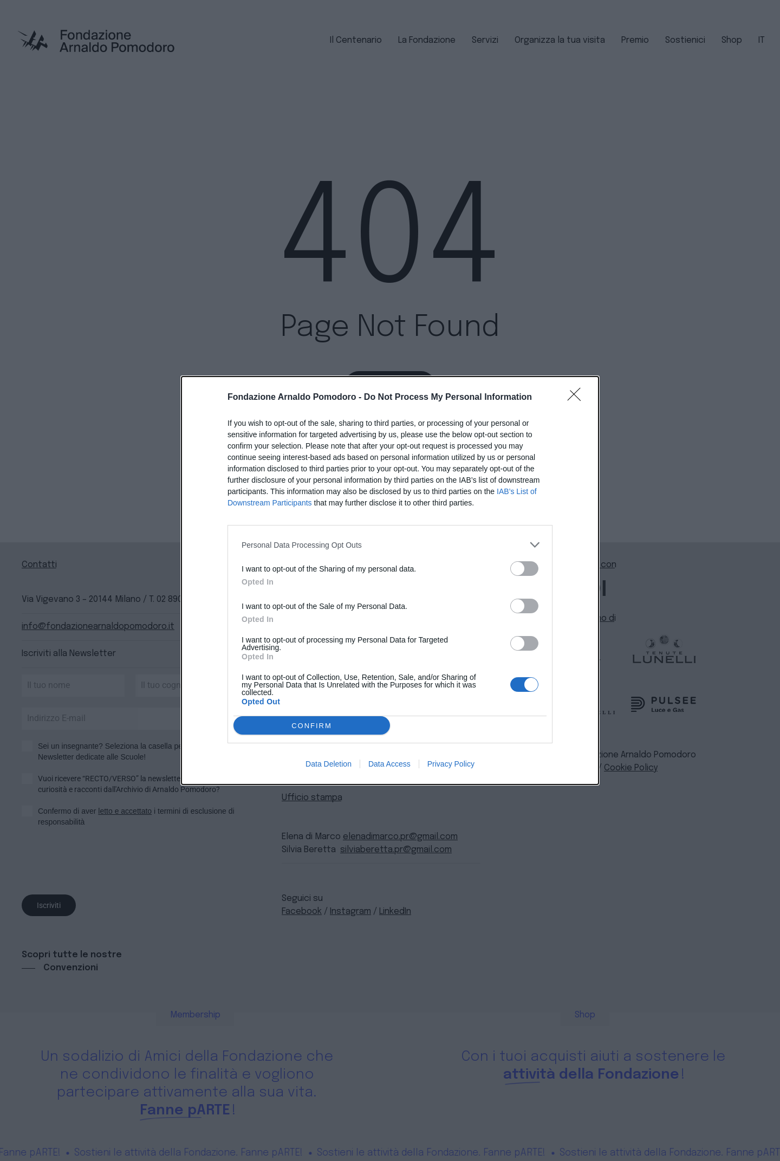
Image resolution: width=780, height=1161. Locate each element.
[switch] (524, 568)
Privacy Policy (450, 764)
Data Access (389, 764)
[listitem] (390, 544)
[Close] (577, 397)
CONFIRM (311, 726)
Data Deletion (329, 764)
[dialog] (390, 580)
